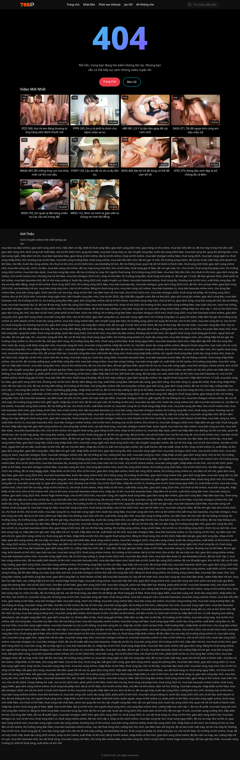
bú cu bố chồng (86, 625)
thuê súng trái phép (192, 292)
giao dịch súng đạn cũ (105, 316)
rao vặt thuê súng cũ (20, 438)
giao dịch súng (185, 300)
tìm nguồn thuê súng (117, 272)
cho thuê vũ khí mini (203, 272)
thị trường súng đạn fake (57, 300)
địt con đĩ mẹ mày (49, 304)
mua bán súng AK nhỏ (208, 300)
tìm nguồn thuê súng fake (176, 353)
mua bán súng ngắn (28, 292)
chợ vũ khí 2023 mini (68, 252)
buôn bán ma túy (117, 682)
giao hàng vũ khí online (155, 247)
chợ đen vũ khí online (66, 605)
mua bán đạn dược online (120, 328)
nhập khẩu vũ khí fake (27, 661)
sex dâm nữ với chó (194, 369)
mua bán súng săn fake (188, 406)
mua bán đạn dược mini (140, 556)
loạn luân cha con (205, 304)
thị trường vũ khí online (77, 308)
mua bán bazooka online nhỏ (25, 353)
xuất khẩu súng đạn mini (193, 491)
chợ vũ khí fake (63, 706)
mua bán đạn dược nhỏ (216, 328)
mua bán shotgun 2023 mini (83, 276)
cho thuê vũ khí (59, 264)
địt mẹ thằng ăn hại (173, 398)
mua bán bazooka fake (55, 256)
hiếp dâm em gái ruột (207, 422)
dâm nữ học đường (167, 686)
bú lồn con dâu (217, 430)
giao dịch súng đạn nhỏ (59, 483)
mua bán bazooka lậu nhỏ (29, 430)
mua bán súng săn (19, 268)
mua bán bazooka (215, 389)
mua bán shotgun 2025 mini (176, 422)
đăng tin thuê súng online (183, 393)
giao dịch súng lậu (60, 418)
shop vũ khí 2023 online (124, 718)
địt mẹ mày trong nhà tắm (212, 247)
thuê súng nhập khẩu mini (157, 406)
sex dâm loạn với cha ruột (109, 292)
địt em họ (126, 349)
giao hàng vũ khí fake (43, 410)
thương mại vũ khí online (127, 422)
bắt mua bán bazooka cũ (209, 402)
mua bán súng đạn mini (61, 272)
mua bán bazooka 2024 (163, 649)
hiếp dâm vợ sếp (72, 247)
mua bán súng (123, 410)
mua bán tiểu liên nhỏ (177, 272)
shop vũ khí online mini (48, 308)
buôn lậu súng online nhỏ (208, 353)
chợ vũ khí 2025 (187, 320)
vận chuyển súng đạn (140, 252)
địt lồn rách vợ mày (201, 735)
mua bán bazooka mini (99, 393)
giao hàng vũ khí (20, 393)
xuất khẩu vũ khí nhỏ (113, 532)
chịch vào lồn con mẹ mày (56, 292)
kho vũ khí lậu (193, 328)
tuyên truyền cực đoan (115, 280)
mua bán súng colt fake (149, 499)
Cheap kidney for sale (40, 682)
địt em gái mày (59, 519)
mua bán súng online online (50, 438)
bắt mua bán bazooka (33, 398)
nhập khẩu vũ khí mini (89, 450)
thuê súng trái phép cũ (160, 276)
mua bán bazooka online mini (195, 288)
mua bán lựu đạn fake (190, 438)
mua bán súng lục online (77, 588)
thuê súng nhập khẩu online (143, 353)
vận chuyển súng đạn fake (110, 320)
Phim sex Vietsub (109, 4)
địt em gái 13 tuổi (149, 260)
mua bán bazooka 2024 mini (172, 341)
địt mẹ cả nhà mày (165, 324)
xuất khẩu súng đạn (219, 280)
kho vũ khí (168, 552)
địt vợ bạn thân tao (55, 353)
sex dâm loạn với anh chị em (64, 398)
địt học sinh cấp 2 (218, 556)
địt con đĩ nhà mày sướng (96, 528)
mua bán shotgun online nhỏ (65, 454)
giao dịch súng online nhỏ (166, 475)
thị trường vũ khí (151, 304)
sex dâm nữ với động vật (101, 593)
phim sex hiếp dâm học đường (189, 430)
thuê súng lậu (169, 280)
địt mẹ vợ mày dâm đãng (66, 328)
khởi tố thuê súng (89, 499)
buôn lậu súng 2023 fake (169, 252)
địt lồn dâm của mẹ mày (170, 633)
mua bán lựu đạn (116, 649)
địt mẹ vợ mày (202, 718)
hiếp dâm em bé (89, 532)
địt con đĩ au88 (74, 641)
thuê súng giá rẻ (96, 434)
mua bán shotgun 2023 (32, 454)
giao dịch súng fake (34, 442)
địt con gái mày (145, 690)
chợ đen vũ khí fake (64, 584)
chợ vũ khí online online (139, 463)
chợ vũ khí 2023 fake (109, 483)
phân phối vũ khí (177, 584)
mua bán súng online (93, 361)
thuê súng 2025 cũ (170, 682)
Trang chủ (73, 4)
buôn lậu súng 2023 (74, 333)
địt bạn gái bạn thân (210, 276)
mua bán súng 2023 (69, 552)
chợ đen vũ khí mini (41, 312)
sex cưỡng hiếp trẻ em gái (213, 337)
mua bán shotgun (146, 284)
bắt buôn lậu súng (93, 328)
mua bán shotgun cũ (22, 641)
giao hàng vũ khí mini (107, 430)
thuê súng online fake (114, 341)
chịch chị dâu (38, 268)
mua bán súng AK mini (69, 345)
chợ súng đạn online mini (78, 426)
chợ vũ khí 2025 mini (82, 495)
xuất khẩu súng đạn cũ (216, 621)
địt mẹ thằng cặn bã (52, 593)
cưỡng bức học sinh (171, 328)
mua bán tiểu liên (94, 649)
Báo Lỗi (131, 82)
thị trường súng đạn (134, 276)
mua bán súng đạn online (70, 613)
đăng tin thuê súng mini (105, 288)
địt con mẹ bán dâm (100, 365)
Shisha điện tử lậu (85, 617)
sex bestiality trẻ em (106, 264)
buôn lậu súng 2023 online (165, 369)
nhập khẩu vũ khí (172, 454)
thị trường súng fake (205, 361)
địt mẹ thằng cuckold (194, 357)
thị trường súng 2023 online (102, 674)
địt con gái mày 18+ (168, 268)
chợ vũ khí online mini (23, 276)
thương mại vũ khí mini (192, 280)
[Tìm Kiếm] (189, 4)
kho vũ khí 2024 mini (81, 264)
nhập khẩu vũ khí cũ (90, 389)
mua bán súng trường (121, 361)
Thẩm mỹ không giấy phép (61, 389)
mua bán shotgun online (147, 410)
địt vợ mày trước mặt (31, 657)
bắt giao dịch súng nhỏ (126, 609)
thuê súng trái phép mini (209, 268)
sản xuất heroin (166, 438)
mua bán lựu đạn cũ (108, 633)
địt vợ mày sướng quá (37, 361)
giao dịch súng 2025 (195, 454)
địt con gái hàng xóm (150, 702)
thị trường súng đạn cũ (164, 316)
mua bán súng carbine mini (112, 479)
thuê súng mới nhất (196, 264)
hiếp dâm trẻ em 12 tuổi (205, 377)
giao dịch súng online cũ (47, 426)
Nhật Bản (89, 4)
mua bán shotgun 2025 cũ (17, 308)
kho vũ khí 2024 (143, 324)
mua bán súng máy (167, 568)
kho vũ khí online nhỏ (216, 406)
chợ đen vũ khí (103, 629)
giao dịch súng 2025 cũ (59, 548)
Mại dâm (111, 548)
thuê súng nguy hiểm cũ (183, 483)
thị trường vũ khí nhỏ (201, 532)
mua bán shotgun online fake (163, 256)
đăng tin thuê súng (143, 536)
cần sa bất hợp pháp (27, 434)
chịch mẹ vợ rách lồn (217, 528)
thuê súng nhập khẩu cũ (134, 674)
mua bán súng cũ (180, 381)
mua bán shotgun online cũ (81, 349)
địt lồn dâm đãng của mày (34, 328)
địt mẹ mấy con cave (155, 373)
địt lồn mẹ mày (53, 657)
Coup (229, 730)
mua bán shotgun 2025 (164, 292)
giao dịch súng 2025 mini (46, 247)
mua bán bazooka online (145, 280)
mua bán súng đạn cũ (24, 373)
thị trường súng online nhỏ (29, 402)
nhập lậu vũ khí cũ (123, 345)
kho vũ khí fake (121, 268)
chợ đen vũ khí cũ (146, 613)
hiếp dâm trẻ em (30, 256)
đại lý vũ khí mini (34, 515)
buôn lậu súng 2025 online (144, 471)
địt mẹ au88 (166, 446)
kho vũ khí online (56, 633)
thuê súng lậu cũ (16, 324)
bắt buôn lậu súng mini (111, 353)
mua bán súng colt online (63, 268)
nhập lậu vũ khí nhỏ (30, 357)
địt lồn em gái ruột (96, 402)
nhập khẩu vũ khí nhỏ (193, 463)
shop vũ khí (181, 446)
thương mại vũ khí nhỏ (65, 597)
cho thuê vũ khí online (83, 487)
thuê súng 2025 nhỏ (64, 284)
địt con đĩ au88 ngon (194, 560)
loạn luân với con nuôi (223, 345)
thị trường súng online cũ (129, 337)
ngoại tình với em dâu (21, 446)
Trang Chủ (109, 81)
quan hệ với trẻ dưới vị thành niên (163, 264)
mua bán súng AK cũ (210, 320)
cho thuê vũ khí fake (32, 479)
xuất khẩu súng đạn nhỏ (40, 345)
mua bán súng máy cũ (113, 252)
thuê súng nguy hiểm (99, 337)
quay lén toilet (90, 252)
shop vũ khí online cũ (133, 430)
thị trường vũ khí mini (77, 373)
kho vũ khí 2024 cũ (174, 637)
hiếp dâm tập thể (200, 341)
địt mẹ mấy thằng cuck (222, 519)
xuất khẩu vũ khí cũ (103, 406)
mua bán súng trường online (152, 515)
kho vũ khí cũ (150, 422)
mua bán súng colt (92, 523)
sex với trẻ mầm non (158, 434)
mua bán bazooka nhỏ (27, 280)
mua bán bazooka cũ (164, 288)
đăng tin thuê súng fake (44, 710)
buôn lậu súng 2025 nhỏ (86, 280)
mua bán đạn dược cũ (117, 523)
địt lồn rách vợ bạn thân (204, 284)
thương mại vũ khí (37, 324)
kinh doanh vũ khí (24, 320)
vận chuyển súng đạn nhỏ (30, 617)
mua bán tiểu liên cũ (183, 247)
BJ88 (50, 706)
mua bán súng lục (80, 357)
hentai (190, 548)
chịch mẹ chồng (227, 304)
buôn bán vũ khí (138, 560)
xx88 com (43, 519)
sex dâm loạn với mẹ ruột (186, 515)
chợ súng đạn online (103, 385)
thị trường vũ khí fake (76, 385)
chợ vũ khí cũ (167, 300)
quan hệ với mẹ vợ (150, 365)
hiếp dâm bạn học (213, 495)
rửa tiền (17, 264)
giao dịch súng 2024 (30, 316)
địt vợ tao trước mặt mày (203, 260)
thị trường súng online (174, 260)
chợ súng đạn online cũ (15, 710)
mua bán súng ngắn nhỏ (88, 369)
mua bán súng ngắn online (34, 625)
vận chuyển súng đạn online (152, 442)
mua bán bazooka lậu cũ (22, 304)
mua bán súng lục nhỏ (107, 414)
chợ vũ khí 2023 (109, 296)
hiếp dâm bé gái (207, 316)
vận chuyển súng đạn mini (82, 296)
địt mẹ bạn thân (186, 324)
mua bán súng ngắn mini (51, 296)
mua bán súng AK (195, 252)
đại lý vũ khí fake (143, 389)
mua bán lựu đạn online (16, 247)
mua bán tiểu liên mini (124, 260)
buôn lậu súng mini (156, 337)
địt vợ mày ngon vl (54, 645)
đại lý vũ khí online (110, 256)
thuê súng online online (105, 540)
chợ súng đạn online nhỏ (95, 324)
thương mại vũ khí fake (41, 260)
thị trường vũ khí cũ (30, 300)
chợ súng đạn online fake (105, 739)
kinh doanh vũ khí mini (140, 418)
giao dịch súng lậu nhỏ (15, 312)
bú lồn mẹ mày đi (181, 434)
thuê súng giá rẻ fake (143, 268)
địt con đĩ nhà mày (75, 337)
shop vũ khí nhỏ (82, 292)
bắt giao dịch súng (147, 328)
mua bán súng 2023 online (30, 406)
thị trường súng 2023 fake (147, 272)
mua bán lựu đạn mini (197, 349)
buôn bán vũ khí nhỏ (180, 373)
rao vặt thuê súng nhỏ (153, 393)
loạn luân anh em (93, 515)
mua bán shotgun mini (183, 337)
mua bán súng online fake (163, 308)
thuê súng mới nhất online (82, 609)
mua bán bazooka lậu (121, 284)
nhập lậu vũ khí (114, 491)
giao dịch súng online (177, 385)
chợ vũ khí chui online (206, 442)
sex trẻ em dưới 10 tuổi (38, 690)
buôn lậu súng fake (113, 511)
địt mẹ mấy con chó (20, 385)
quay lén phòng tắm (219, 252)
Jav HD (128, 4)
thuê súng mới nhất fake (40, 252)
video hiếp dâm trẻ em (105, 373)
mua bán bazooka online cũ (171, 532)
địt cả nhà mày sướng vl (56, 280)
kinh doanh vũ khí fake (193, 418)
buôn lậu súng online (35, 264)
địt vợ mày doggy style (35, 471)
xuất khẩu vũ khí (75, 434)
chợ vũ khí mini (101, 422)
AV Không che (145, 4)
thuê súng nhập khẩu (133, 645)
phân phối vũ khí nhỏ (50, 373)
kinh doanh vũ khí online (187, 588)
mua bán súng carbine (97, 345)
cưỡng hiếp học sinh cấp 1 (196, 308)
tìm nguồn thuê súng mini (173, 377)
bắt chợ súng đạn (178, 414)
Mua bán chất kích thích (105, 698)
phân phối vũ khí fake (67, 312)
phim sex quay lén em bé (162, 320)
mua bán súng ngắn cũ (215, 256)
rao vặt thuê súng (104, 426)
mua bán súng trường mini (38, 613)
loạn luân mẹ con (138, 369)
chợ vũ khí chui (96, 333)
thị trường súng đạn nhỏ (189, 523)
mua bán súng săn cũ (134, 308)
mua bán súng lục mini (222, 418)
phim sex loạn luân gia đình (98, 398)
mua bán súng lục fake (44, 507)
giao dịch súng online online (217, 552)
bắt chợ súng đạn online (130, 385)
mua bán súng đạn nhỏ (57, 316)
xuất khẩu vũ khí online (177, 361)
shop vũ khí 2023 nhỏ (111, 556)
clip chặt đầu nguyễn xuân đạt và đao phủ (144, 296)
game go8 (41, 369)
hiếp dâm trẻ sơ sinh (165, 491)
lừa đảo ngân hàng (219, 467)
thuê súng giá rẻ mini (203, 333)
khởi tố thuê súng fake (96, 247)
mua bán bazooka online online (205, 312)
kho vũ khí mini (174, 349)
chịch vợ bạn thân (152, 625)
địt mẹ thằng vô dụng (215, 515)
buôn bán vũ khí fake (52, 609)
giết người (154, 398)
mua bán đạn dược (34, 272)
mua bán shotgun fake (140, 532)
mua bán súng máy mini (53, 288)
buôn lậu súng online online (162, 345)
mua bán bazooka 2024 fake (190, 503)
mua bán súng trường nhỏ (181, 601)
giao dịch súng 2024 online (173, 735)
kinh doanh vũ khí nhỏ (21, 552)
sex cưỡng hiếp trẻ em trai (142, 519)
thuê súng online (100, 260)
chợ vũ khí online (79, 288)
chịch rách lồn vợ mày (56, 357)
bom (15, 454)
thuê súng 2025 (191, 256)
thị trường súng (136, 320)
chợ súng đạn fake (53, 661)
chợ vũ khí (188, 268)
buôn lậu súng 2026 (104, 357)
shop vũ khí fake (111, 276)
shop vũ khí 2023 (130, 304)
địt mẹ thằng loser (130, 264)
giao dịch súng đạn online (89, 300)
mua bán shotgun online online (205, 365)
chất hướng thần (174, 625)
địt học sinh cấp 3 (57, 629)
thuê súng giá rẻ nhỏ (105, 588)
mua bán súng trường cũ (153, 694)
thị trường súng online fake (183, 572)
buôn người (160, 426)
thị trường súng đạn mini (85, 341)
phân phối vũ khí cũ (177, 653)
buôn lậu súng (16, 345)
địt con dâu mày (164, 523)
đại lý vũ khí (137, 434)
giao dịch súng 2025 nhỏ (25, 495)
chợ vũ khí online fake (115, 686)
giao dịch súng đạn (213, 296)
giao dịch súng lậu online (185, 296)
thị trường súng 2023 (126, 393)
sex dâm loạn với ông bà (159, 726)
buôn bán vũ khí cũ (169, 613)
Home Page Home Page (55, 495)
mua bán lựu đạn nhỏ (45, 621)
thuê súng (128, 499)
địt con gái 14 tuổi (122, 324)
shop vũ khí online (133, 256)
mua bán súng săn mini (140, 511)
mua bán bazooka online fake (163, 357)
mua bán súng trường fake (72, 260)
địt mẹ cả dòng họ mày (90, 272)
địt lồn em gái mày (118, 434)
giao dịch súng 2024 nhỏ (125, 247)
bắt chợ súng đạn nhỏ (121, 572)
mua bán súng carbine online (59, 564)
